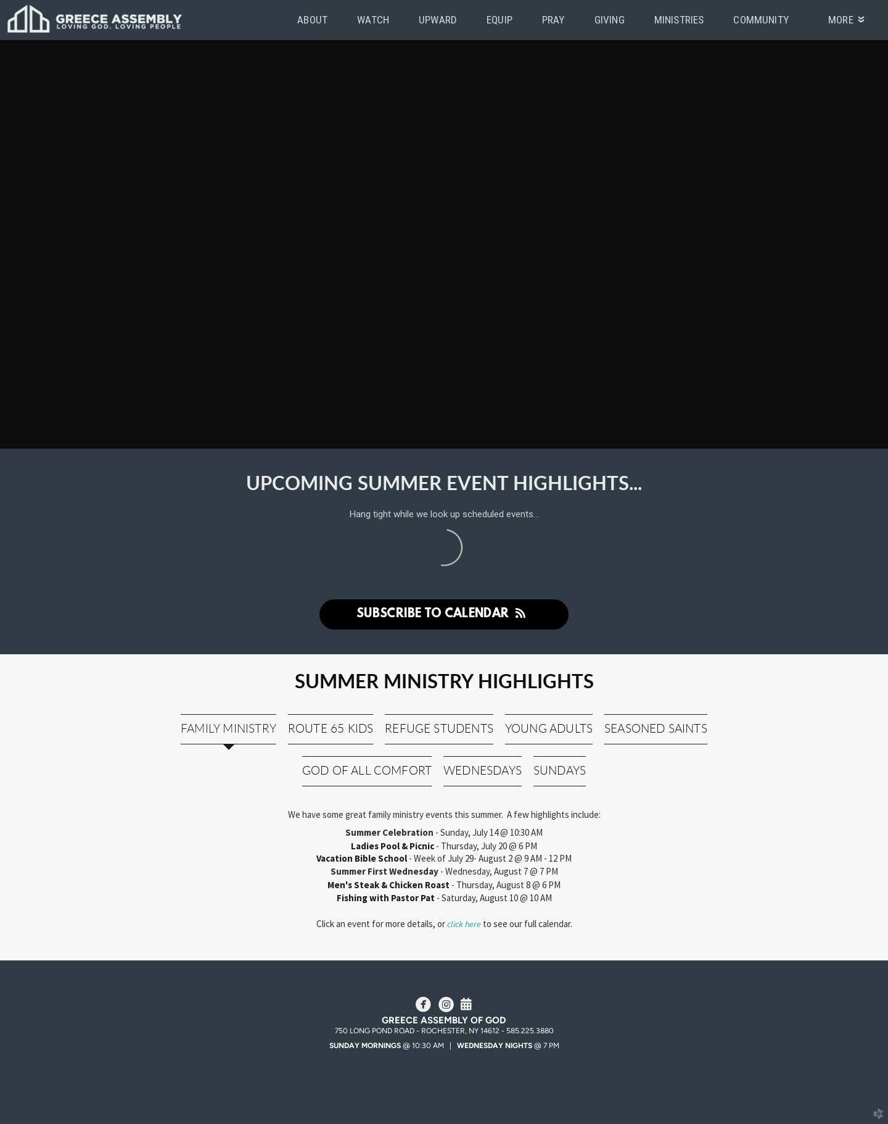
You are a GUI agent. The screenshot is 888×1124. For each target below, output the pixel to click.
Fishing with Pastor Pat (386, 898)
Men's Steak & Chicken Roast (389, 885)
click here (464, 924)
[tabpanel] (444, 875)
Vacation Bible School (362, 858)
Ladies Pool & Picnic (392, 846)
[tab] (228, 729)
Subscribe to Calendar (444, 614)
